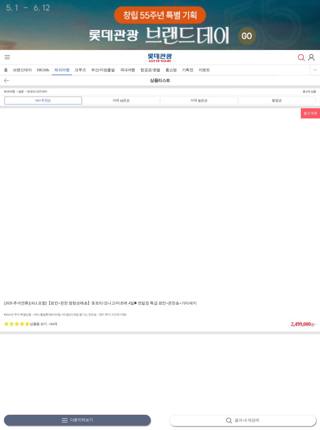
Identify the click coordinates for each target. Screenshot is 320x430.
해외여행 (61, 70)
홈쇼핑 (171, 70)
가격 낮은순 (121, 100)
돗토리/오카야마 (37, 91)
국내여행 (127, 70)
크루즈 (80, 70)
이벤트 (204, 70)
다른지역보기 (77, 420)
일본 (21, 91)
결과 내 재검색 (242, 420)
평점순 (277, 100)
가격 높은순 (198, 100)
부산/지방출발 (103, 70)
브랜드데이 (22, 70)
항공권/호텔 (150, 70)
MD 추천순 (43, 100)
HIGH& (43, 70)
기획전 (187, 70)
